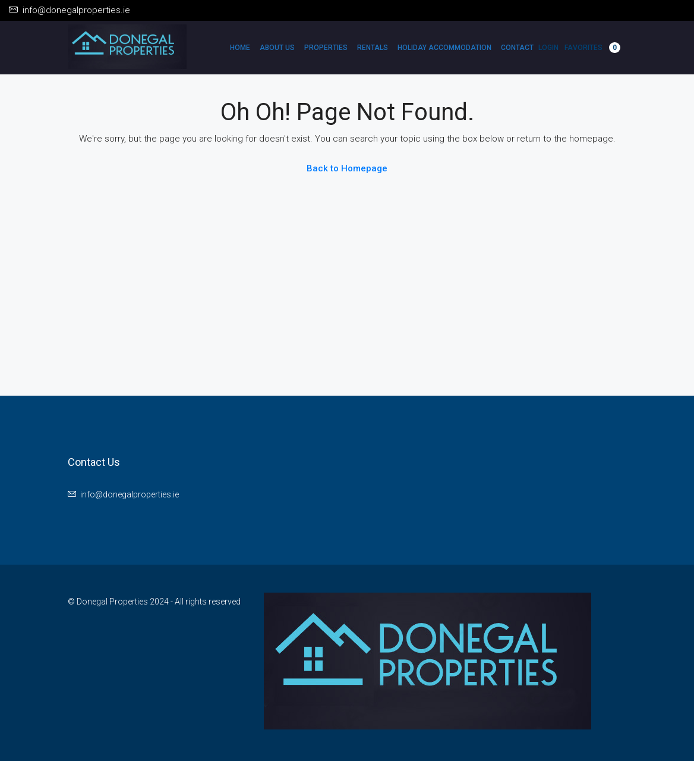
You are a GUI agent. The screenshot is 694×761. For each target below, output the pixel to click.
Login (548, 47)
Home (240, 47)
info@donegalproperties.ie (129, 494)
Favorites (592, 47)
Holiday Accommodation (444, 47)
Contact (517, 47)
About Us (277, 47)
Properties (326, 47)
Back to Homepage (347, 168)
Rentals (372, 47)
